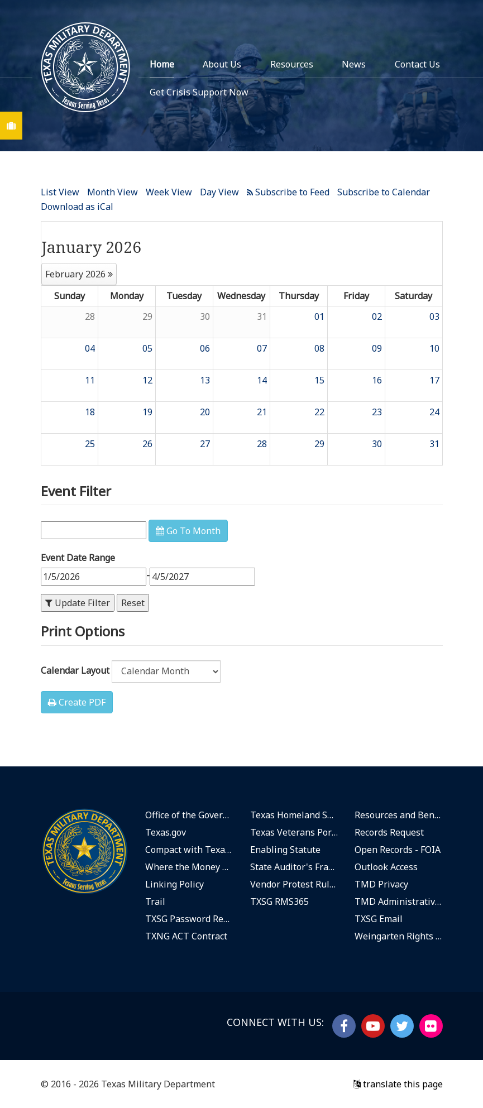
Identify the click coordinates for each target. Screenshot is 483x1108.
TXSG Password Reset (189, 919)
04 (90, 348)
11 (90, 380)
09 (377, 348)
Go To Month (188, 531)
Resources (291, 64)
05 (147, 348)
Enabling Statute (285, 849)
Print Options (83, 631)
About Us (222, 64)
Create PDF (77, 702)
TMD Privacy (381, 884)
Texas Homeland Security (294, 815)
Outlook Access (386, 867)
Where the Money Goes (189, 867)
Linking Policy (174, 884)
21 (262, 412)
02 (377, 316)
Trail (155, 901)
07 (262, 348)
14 (262, 380)
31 (262, 316)
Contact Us (417, 64)
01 (319, 316)
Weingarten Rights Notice (399, 936)
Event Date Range (78, 557)
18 (90, 412)
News (354, 64)
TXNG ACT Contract (186, 936)
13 (205, 380)
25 (90, 444)
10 (434, 348)
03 (434, 316)
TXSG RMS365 (279, 901)
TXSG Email (379, 919)
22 (319, 412)
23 (377, 412)
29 (147, 316)
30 (205, 316)
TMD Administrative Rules (399, 901)
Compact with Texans (189, 849)
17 (434, 380)
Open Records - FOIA (398, 849)
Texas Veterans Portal (294, 832)
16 (377, 380)
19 (147, 412)
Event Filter (76, 491)
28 (90, 316)
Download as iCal (77, 206)
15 (319, 380)
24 (434, 412)
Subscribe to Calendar (383, 192)
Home (162, 64)
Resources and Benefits (399, 815)
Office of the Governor (189, 815)
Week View (169, 192)
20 (205, 412)
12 (147, 380)
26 (147, 444)
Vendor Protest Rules (294, 884)
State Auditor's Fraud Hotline (294, 867)
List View (60, 192)
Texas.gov (165, 832)
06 (205, 348)
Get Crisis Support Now (199, 92)
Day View (219, 192)
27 (205, 444)
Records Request (389, 832)
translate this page (398, 1084)
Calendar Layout (75, 670)
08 (319, 348)
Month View (112, 192)
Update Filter (77, 603)
